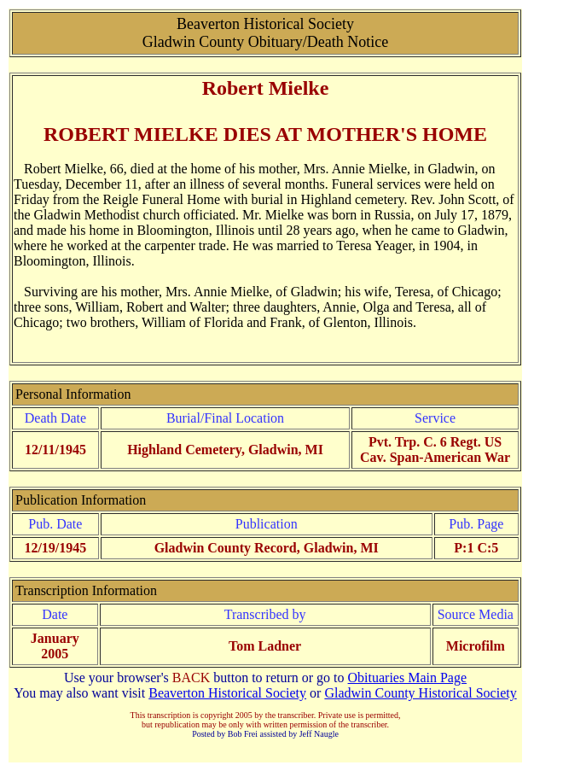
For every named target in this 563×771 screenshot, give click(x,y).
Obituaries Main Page (407, 677)
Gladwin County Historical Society (420, 693)
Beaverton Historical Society (227, 693)
